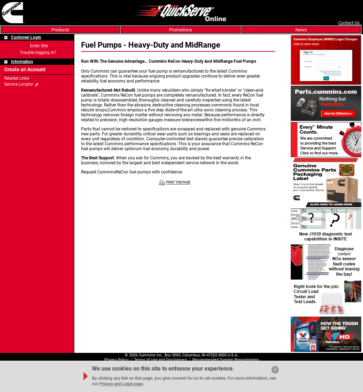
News (301, 29)
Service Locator (18, 84)
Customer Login (26, 37)
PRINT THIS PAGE (178, 182)
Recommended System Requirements (225, 359)
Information (22, 61)
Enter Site (39, 45)
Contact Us (350, 22)
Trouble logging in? (38, 52)
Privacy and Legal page (121, 383)
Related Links (16, 78)
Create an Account (24, 70)
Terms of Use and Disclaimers (160, 359)
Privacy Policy (116, 359)
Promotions (180, 29)
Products (60, 29)
